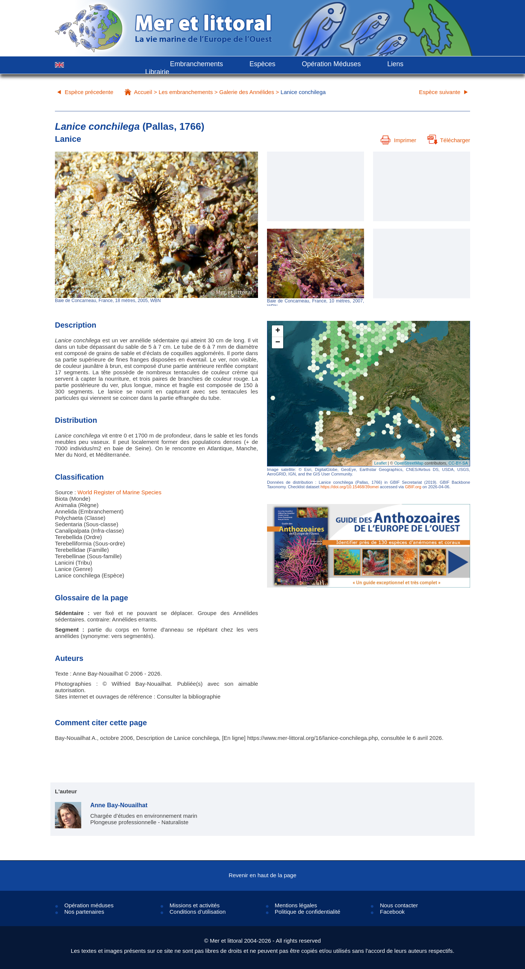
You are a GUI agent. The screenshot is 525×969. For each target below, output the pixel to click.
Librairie (157, 72)
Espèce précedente (89, 92)
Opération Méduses (331, 64)
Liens (395, 64)
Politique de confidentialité (307, 911)
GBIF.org (413, 486)
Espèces (262, 64)
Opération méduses (89, 905)
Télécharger (448, 140)
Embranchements (196, 64)
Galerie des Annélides (246, 92)
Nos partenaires (84, 911)
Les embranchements (186, 92)
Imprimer (398, 140)
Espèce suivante (439, 92)
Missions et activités (195, 905)
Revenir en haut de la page (262, 875)
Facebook (392, 911)
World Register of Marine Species (119, 492)
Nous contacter (399, 905)
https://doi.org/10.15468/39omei (349, 486)
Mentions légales (296, 905)
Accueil (143, 92)
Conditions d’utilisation (198, 911)
